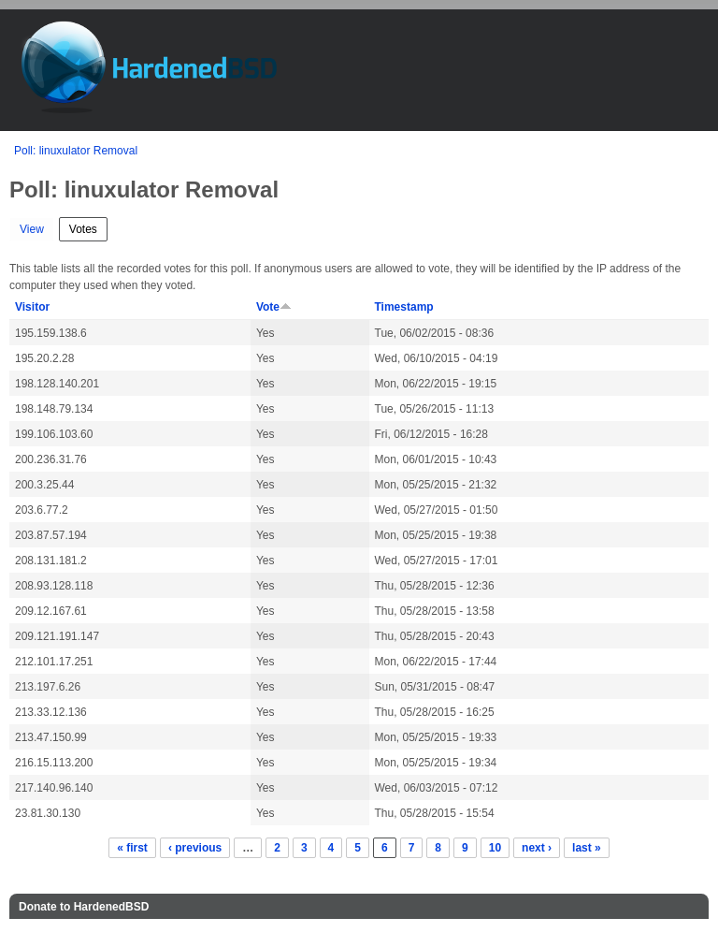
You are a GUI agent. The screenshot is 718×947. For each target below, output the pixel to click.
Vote (274, 306)
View (32, 229)
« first (132, 847)
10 (495, 847)
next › (537, 847)
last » (586, 847)
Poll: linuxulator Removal (75, 150)
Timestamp (404, 306)
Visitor (32, 306)
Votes (88, 227)
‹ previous (195, 847)
